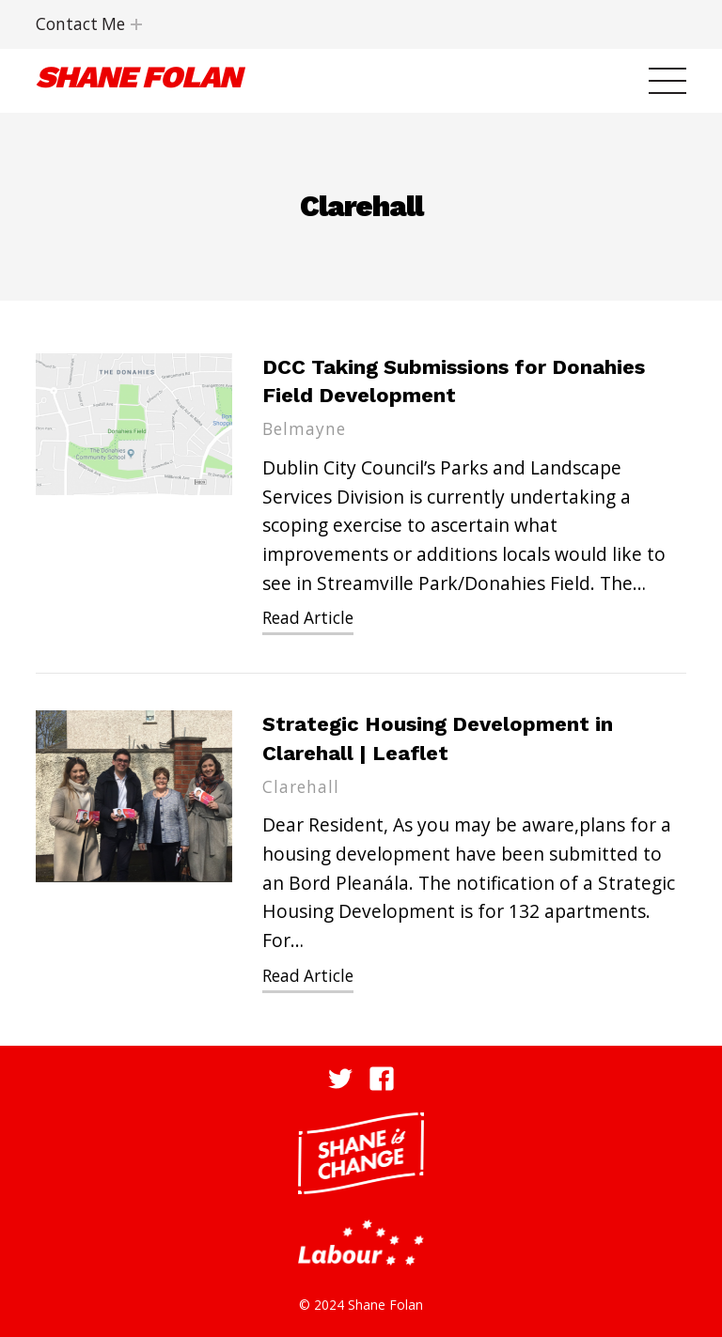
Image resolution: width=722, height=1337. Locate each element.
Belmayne (304, 429)
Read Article (307, 618)
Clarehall (300, 787)
